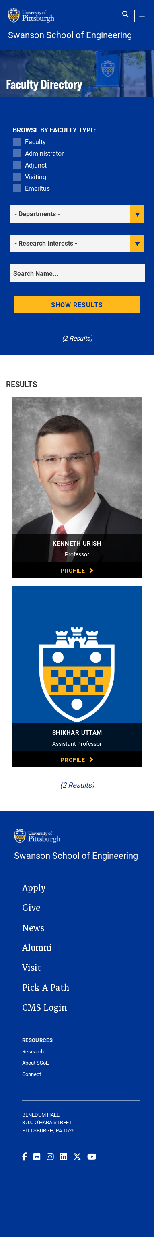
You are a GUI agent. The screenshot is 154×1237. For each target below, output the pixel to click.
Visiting (35, 176)
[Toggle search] (127, 14)
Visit (31, 968)
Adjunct (36, 165)
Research (33, 1051)
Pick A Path (46, 988)
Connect (31, 1074)
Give (31, 908)
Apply (34, 888)
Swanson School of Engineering (70, 35)
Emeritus (37, 188)
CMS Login (44, 1008)
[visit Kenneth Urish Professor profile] (77, 487)
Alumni (37, 948)
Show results (77, 304)
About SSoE (35, 1062)
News (33, 928)
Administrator (44, 153)
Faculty (35, 141)
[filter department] (77, 214)
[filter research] (77, 243)
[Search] (77, 273)
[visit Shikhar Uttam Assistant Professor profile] (77, 676)
